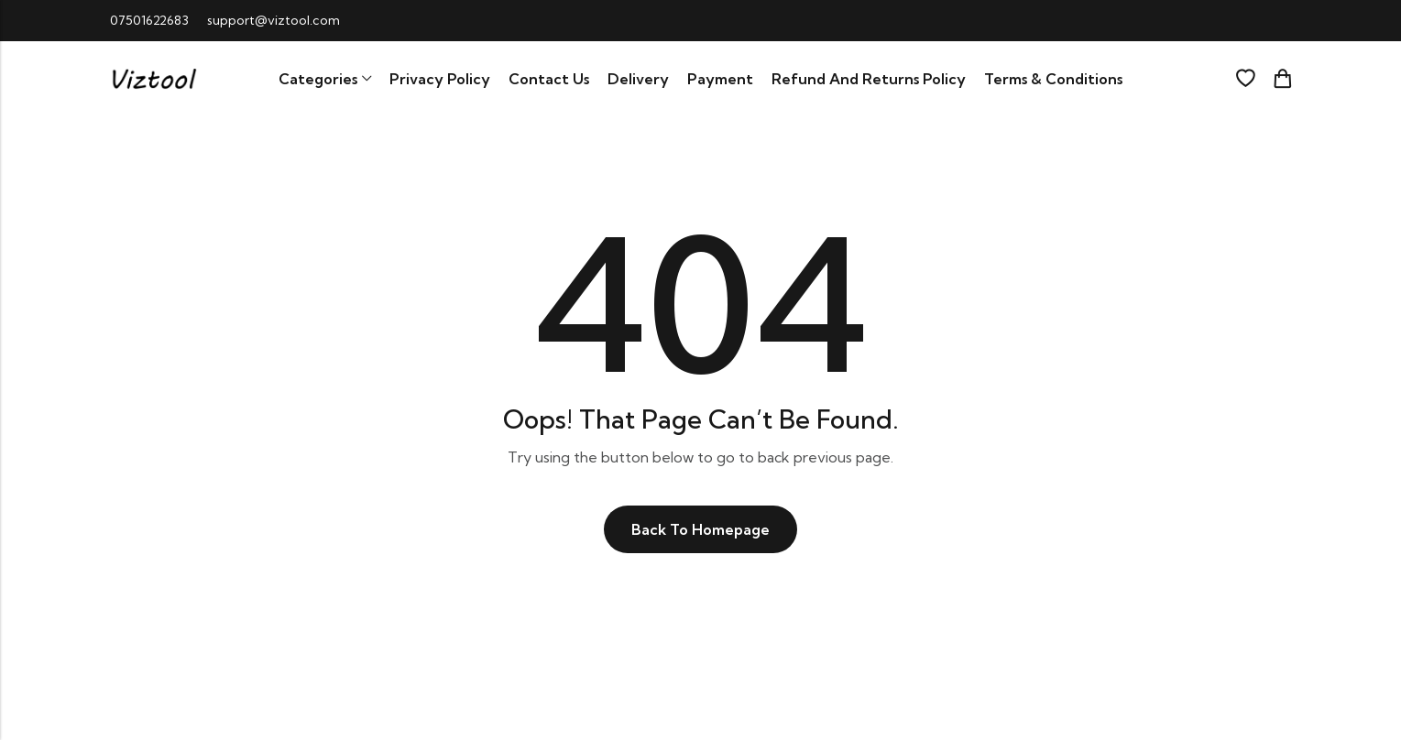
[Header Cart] (1282, 79)
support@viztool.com (273, 20)
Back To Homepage (700, 529)
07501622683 (149, 20)
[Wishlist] (1245, 79)
